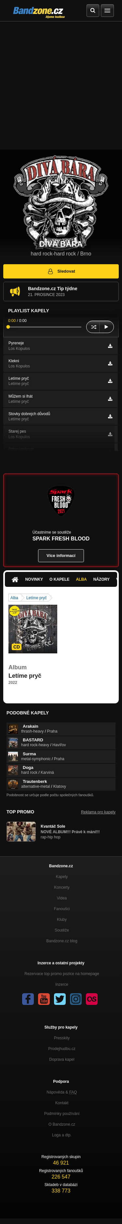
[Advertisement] (61, 85)
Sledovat (61, 271)
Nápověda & (62, 1092)
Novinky (34, 579)
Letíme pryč (36, 598)
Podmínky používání (62, 1113)
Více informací (61, 555)
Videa (62, 898)
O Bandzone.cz (61, 1124)
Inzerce (61, 984)
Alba (81, 579)
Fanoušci (62, 909)
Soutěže (62, 930)
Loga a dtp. (62, 1135)
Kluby (62, 919)
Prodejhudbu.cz (61, 1048)
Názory (101, 579)
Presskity (62, 1038)
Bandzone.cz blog (61, 941)
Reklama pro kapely (98, 812)
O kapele (59, 579)
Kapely (62, 876)
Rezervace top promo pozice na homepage (61, 973)
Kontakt (62, 1103)
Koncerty (61, 887)
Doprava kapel (61, 1059)
